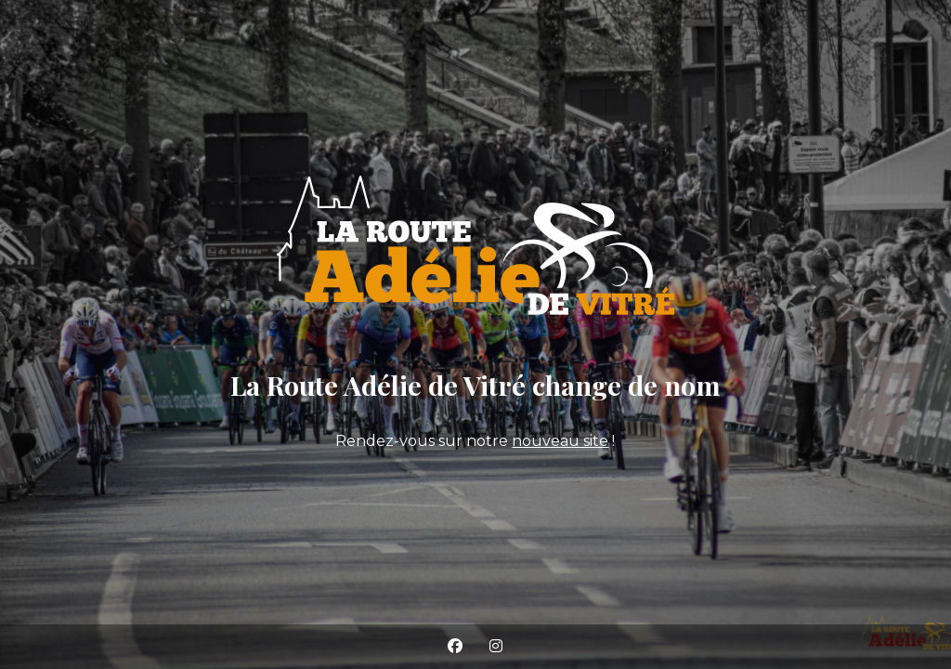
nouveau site (560, 441)
